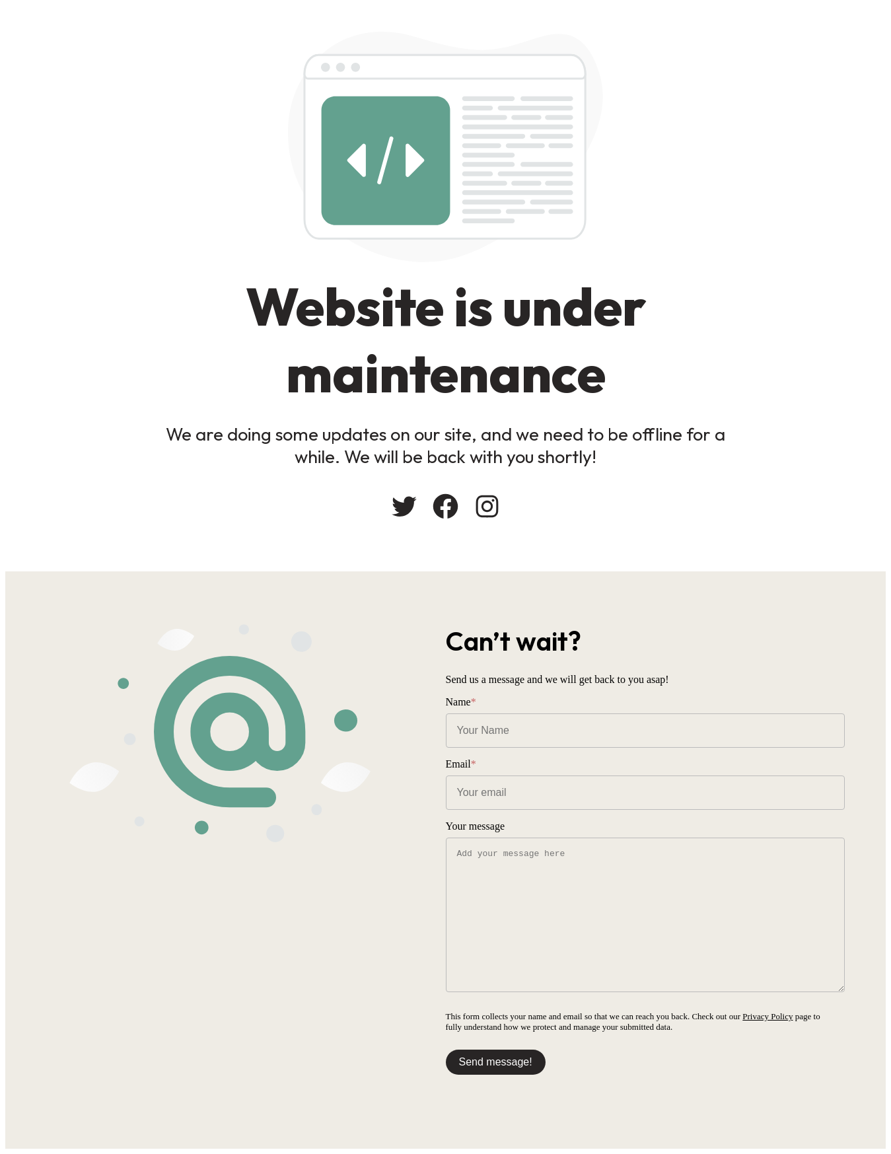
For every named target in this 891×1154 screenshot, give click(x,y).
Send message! (495, 1061)
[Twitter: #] (404, 506)
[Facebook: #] (445, 506)
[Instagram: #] (487, 506)
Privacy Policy (767, 1016)
